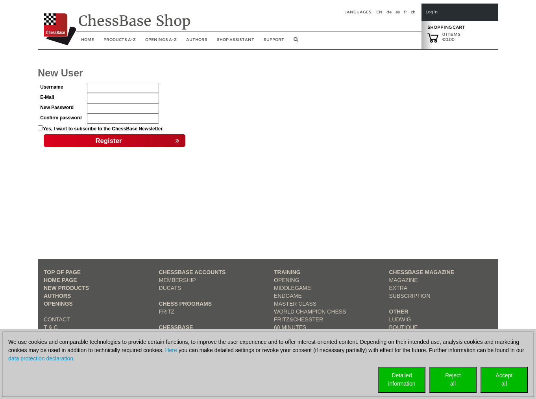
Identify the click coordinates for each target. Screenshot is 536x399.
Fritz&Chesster (298, 319)
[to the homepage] (57, 23)
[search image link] (296, 42)
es (398, 12)
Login (431, 12)
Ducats (170, 288)
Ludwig (400, 319)
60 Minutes (290, 327)
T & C (51, 327)
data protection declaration (40, 358)
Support (274, 39)
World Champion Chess (310, 311)
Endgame (288, 296)
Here (171, 350)
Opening (286, 280)
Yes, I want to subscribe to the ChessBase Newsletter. (103, 129)
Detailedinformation (401, 379)
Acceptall (504, 379)
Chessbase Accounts (192, 272)
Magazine (403, 280)
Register (137, 141)
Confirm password (60, 117)
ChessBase (176, 327)
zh (413, 12)
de (389, 12)
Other (398, 311)
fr (405, 12)
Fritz (167, 311)
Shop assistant (235, 39)
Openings (58, 304)
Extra (398, 288)
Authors (196, 39)
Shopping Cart (446, 27)
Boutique (403, 327)
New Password (57, 107)
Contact (57, 319)
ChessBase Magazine (422, 272)
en (379, 12)
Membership (177, 280)
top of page (62, 272)
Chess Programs (185, 304)
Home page (60, 280)
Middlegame (292, 288)
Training (287, 272)
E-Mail (47, 97)
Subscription (410, 296)
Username (51, 87)
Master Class (295, 304)
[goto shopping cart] (433, 37)
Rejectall (453, 379)
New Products (66, 288)
